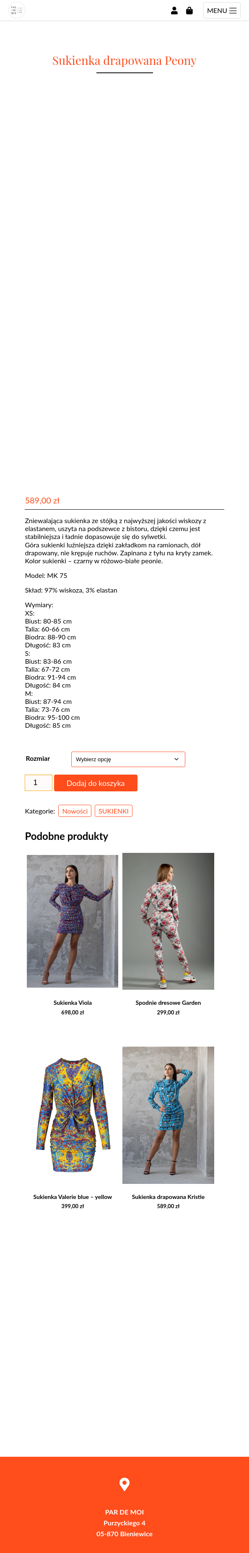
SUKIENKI (114, 811)
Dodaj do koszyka (96, 783)
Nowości (75, 811)
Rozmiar (38, 758)
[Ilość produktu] (38, 783)
